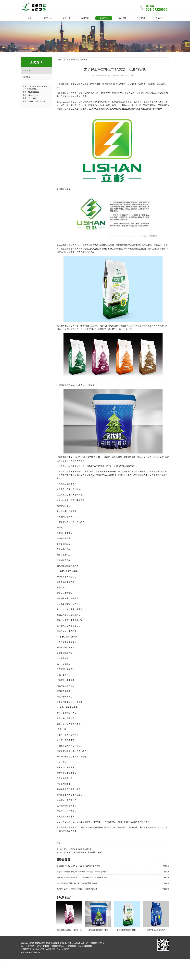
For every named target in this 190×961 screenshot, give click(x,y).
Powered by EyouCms (78, 942)
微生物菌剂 (37, 949)
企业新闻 (26, 70)
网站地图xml (25, 952)
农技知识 (85, 18)
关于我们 (141, 18)
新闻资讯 (104, 18)
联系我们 (159, 18)
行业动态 (26, 77)
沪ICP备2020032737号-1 (97, 942)
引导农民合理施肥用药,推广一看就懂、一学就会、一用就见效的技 (82, 872)
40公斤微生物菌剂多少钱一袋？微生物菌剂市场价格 (77, 883)
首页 (29, 18)
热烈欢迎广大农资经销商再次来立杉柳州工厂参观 (83, 852)
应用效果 (67, 18)
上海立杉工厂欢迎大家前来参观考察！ (78, 849)
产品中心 (48, 18)
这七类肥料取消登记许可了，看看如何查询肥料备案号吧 (78, 866)
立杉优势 (122, 18)
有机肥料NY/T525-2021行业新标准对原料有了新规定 (77, 889)
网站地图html (36, 952)
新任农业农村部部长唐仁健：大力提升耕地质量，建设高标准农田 (82, 877)
